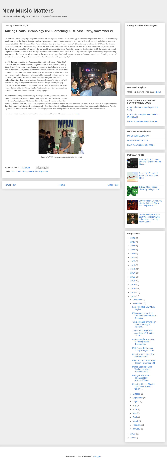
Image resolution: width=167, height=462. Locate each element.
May (135, 413)
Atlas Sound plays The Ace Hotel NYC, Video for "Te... (143, 333)
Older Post (113, 185)
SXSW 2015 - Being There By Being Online (149, 188)
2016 (132, 277)
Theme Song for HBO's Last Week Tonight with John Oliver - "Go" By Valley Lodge (149, 218)
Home (62, 185)
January (136, 429)
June (135, 409)
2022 (132, 253)
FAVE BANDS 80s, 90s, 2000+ (141, 145)
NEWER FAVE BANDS (137, 140)
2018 (132, 269)
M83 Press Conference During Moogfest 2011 (143, 349)
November (137, 303)
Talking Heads (28, 171)
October (136, 394)
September (138, 398)
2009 (132, 437)
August (136, 401)
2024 (132, 246)
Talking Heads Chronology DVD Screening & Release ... (144, 324)
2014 (132, 284)
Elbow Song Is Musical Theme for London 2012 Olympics (144, 315)
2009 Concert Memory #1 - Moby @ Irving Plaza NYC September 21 (150, 203)
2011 (132, 296)
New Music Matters (28, 10)
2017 (132, 273)
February (137, 425)
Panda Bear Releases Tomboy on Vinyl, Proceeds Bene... (142, 369)
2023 (132, 250)
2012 (132, 292)
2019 (132, 265)
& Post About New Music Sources (142, 121)
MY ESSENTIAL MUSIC (138, 136)
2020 (132, 261)
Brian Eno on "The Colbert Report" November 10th (144, 361)
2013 (132, 288)
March (136, 421)
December (137, 300)
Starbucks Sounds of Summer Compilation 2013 (148, 175)
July (135, 405)
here (77, 114)
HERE (157, 92)
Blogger (97, 456)
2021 (132, 257)
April (135, 417)
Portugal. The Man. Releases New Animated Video (140, 377)
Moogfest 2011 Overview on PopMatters (143, 355)
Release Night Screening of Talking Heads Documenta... (143, 341)
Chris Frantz (16, 171)
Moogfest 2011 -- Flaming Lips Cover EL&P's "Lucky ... (143, 386)
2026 (132, 238)
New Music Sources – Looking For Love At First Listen (150, 161)
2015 (132, 281)
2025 (132, 242)
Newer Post (10, 185)
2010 (132, 434)
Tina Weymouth (41, 171)
